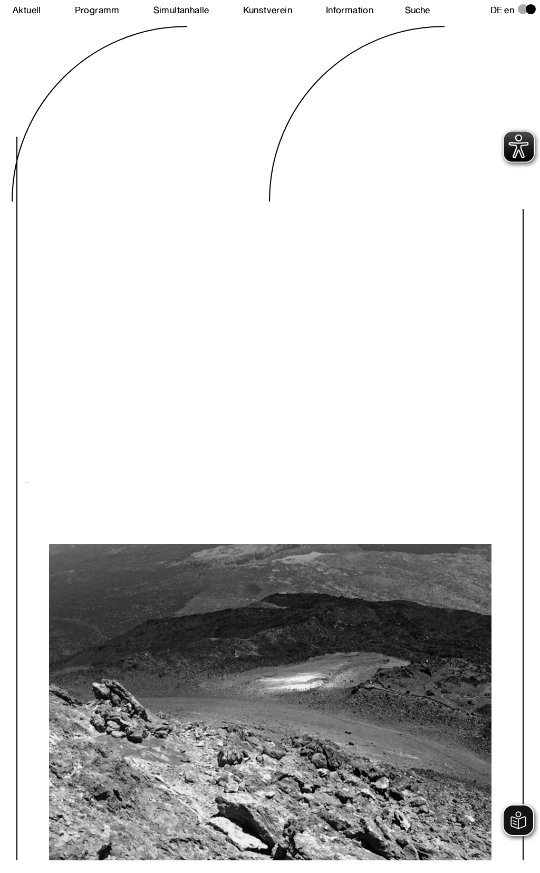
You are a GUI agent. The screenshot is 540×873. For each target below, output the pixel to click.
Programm (97, 10)
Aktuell (27, 10)
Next (148, 652)
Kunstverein (267, 10)
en (509, 10)
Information (349, 10)
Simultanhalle (181, 10)
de (496, 10)
